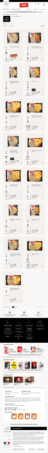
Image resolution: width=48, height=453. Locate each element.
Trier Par (5, 25)
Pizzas (32, 397)
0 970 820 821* (29, 329)
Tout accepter (41, 449)
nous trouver (19, 325)
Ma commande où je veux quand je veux (18, 332)
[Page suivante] (44, 307)
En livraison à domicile (8, 392)
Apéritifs (13, 397)
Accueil (4, 14)
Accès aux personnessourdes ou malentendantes (29, 338)
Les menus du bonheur (15, 9)
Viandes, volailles (21, 399)
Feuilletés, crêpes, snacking (26, 397)
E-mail (29, 335)
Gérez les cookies (8, 428)
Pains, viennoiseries (30, 400)
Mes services (28, 9)
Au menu (6, 405)
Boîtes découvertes (13, 401)
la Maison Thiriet (8, 325)
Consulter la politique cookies (18, 446)
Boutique (18, 401)
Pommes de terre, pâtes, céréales (34, 399)
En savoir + (24, 409)
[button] (38, 4)
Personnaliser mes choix (18, 449)
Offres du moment (8, 397)
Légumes (26, 399)
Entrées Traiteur (18, 397)
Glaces (14, 400)
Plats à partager (15, 14)
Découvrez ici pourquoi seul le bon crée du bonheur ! (8, 329)
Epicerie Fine (7, 401)
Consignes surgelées (29, 392)
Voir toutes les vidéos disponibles (8, 387)
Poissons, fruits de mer (14, 399)
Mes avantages (42, 9)
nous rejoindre (40, 325)
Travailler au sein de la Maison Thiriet (40, 329)
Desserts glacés (19, 400)
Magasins (23, 392)
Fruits (12, 400)
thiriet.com (8, 426)
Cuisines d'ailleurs (37, 397)
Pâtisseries (24, 400)
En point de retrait (16, 392)
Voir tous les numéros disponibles (9, 372)
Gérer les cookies (41, 441)
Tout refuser (31, 449)
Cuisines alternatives (37, 400)
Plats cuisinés (9, 14)
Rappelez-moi (29, 334)
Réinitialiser (43, 25)
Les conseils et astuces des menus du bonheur (17, 405)
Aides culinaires (7, 400)
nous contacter (29, 325)
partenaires (38, 432)
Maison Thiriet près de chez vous (18, 329)
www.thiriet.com (31, 432)
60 (15, 307)
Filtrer (11, 25)
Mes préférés (35, 9)
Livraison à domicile (36, 392)
